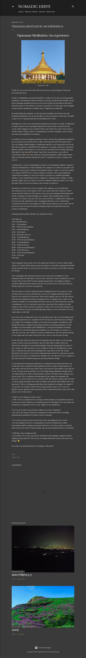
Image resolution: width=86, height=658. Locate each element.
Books (42, 12)
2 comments (21, 579)
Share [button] (13, 454)
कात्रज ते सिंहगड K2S (22, 575)
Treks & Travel (31, 12)
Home (20, 12)
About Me (50, 12)
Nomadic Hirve (34, 6)
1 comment (20, 634)
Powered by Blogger (43, 647)
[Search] (73, 6)
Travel (18, 457)
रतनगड (15, 630)
